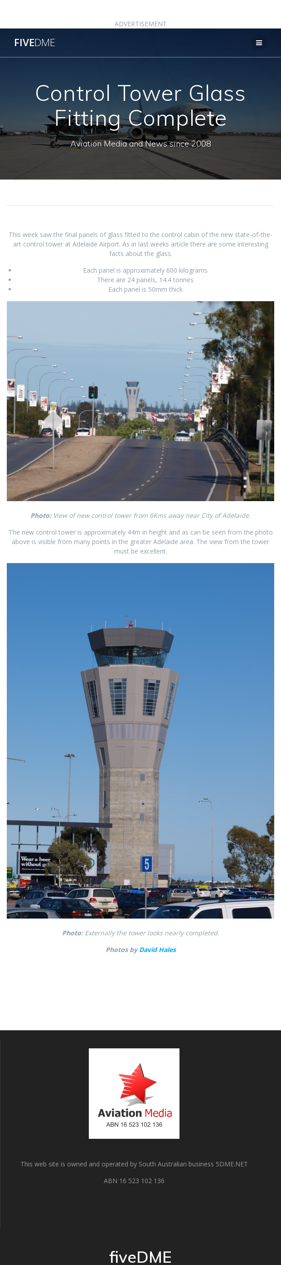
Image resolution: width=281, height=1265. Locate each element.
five (34, 42)
